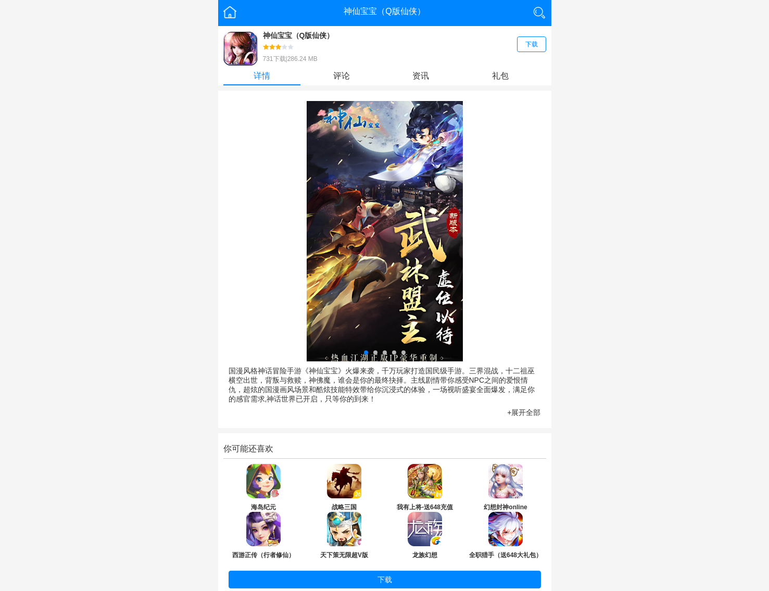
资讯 (420, 75)
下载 (531, 44)
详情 (262, 75)
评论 (341, 75)
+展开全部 (523, 412)
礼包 (500, 75)
